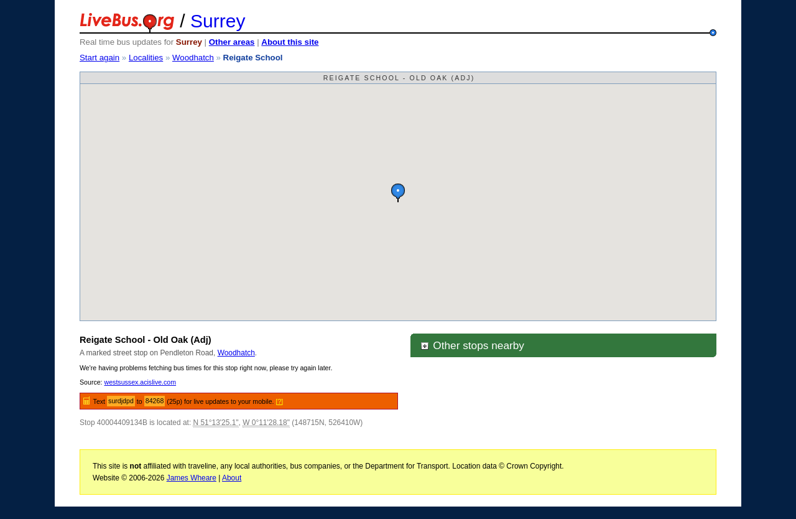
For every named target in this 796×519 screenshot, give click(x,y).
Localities (146, 57)
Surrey (217, 21)
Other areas (232, 42)
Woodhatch (193, 57)
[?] (280, 401)
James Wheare (191, 478)
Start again (99, 57)
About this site (289, 42)
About (231, 478)
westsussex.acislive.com (140, 382)
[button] (398, 192)
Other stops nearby (472, 345)
